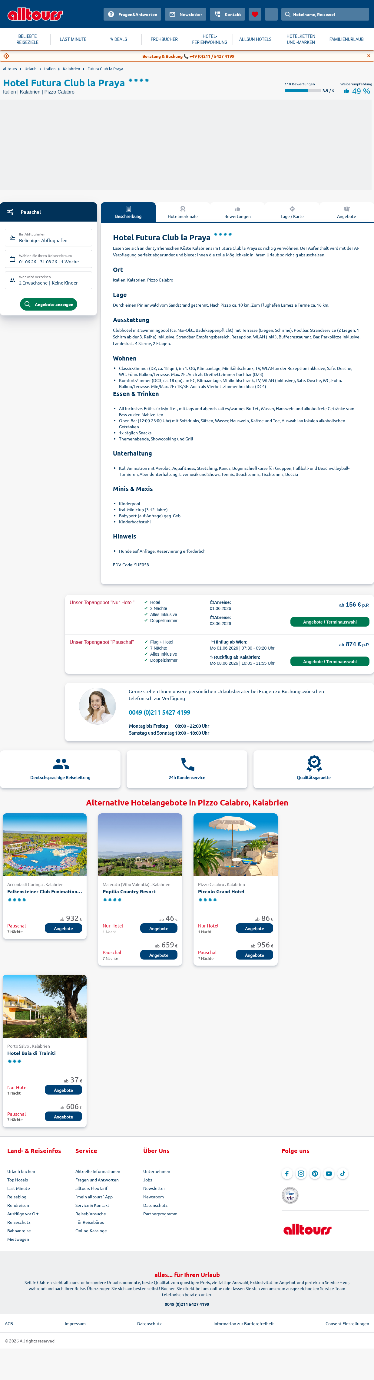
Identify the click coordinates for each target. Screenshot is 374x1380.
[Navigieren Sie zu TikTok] (342, 1173)
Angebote (63, 928)
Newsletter (154, 1188)
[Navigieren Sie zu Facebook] (287, 1173)
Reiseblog (16, 1196)
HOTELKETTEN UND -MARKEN (300, 39)
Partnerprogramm (160, 1213)
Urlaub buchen (21, 1171)
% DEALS (118, 39)
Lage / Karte (292, 212)
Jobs (147, 1179)
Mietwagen (18, 1239)
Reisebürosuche (90, 1213)
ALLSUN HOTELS (255, 39)
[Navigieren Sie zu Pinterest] (314, 1173)
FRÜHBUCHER (164, 39)
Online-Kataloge (91, 1230)
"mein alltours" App (94, 1196)
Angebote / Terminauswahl (330, 622)
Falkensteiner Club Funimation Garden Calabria (44, 891)
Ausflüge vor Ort (23, 1213)
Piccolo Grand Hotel (221, 891)
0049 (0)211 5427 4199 (159, 712)
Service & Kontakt (92, 1205)
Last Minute (18, 1188)
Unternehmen (156, 1171)
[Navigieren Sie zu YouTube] (328, 1173)
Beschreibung (128, 212)
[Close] (368, 56)
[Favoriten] (255, 14)
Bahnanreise (19, 1230)
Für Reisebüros (89, 1222)
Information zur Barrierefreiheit (243, 1323)
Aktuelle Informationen (97, 1171)
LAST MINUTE (73, 39)
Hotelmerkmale (183, 212)
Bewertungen (237, 212)
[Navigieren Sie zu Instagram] (301, 1173)
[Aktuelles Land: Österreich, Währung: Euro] (271, 14)
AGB (9, 1323)
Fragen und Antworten (97, 1179)
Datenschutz (155, 1205)
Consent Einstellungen (347, 1323)
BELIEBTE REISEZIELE (27, 39)
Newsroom (153, 1196)
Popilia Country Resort (129, 891)
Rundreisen (18, 1205)
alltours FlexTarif (91, 1188)
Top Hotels (17, 1179)
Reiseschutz (19, 1222)
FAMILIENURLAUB (346, 39)
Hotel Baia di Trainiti (31, 1053)
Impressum (75, 1323)
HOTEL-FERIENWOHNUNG (209, 39)
